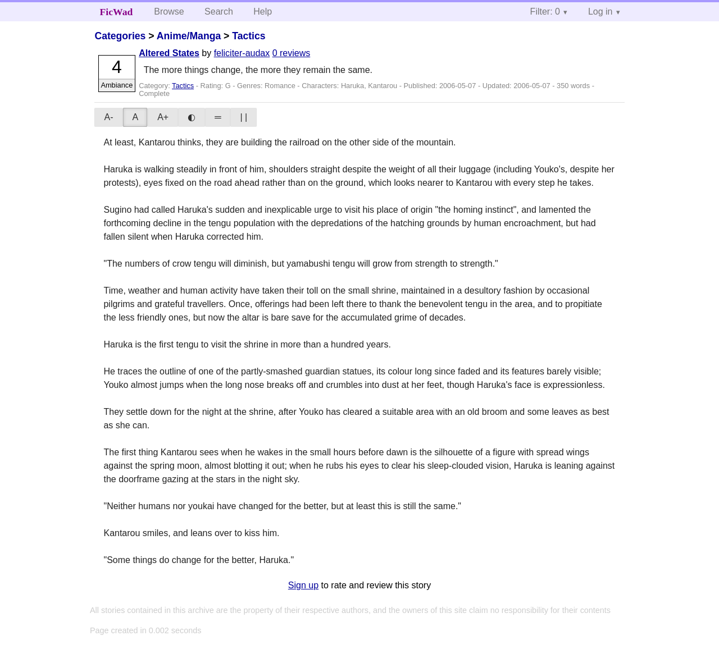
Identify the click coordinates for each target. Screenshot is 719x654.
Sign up (303, 585)
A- (108, 117)
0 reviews (291, 53)
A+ (163, 117)
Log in (600, 11)
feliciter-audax (242, 53)
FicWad (116, 11)
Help (262, 11)
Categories (119, 36)
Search (218, 11)
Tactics (248, 36)
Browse (169, 11)
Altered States (169, 53)
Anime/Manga (189, 36)
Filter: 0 (545, 11)
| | (243, 117)
